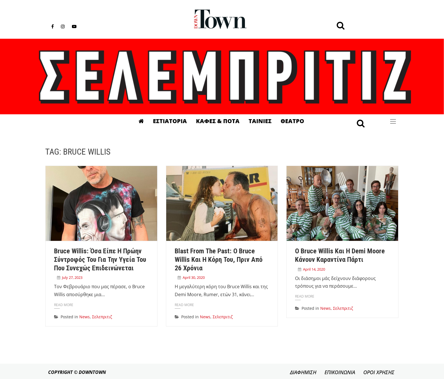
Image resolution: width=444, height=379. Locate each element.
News (84, 316)
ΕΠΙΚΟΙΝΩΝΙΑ (340, 372)
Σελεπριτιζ (102, 316)
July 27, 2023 (72, 277)
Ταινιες (260, 121)
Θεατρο (292, 121)
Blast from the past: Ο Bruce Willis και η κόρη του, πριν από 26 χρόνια (218, 259)
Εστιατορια (170, 121)
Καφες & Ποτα (218, 121)
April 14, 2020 (314, 269)
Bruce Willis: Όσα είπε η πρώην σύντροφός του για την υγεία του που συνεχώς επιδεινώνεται (100, 259)
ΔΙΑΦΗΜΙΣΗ (303, 372)
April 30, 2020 (194, 277)
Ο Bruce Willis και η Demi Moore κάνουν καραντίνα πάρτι (340, 255)
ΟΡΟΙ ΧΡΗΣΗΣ (378, 372)
